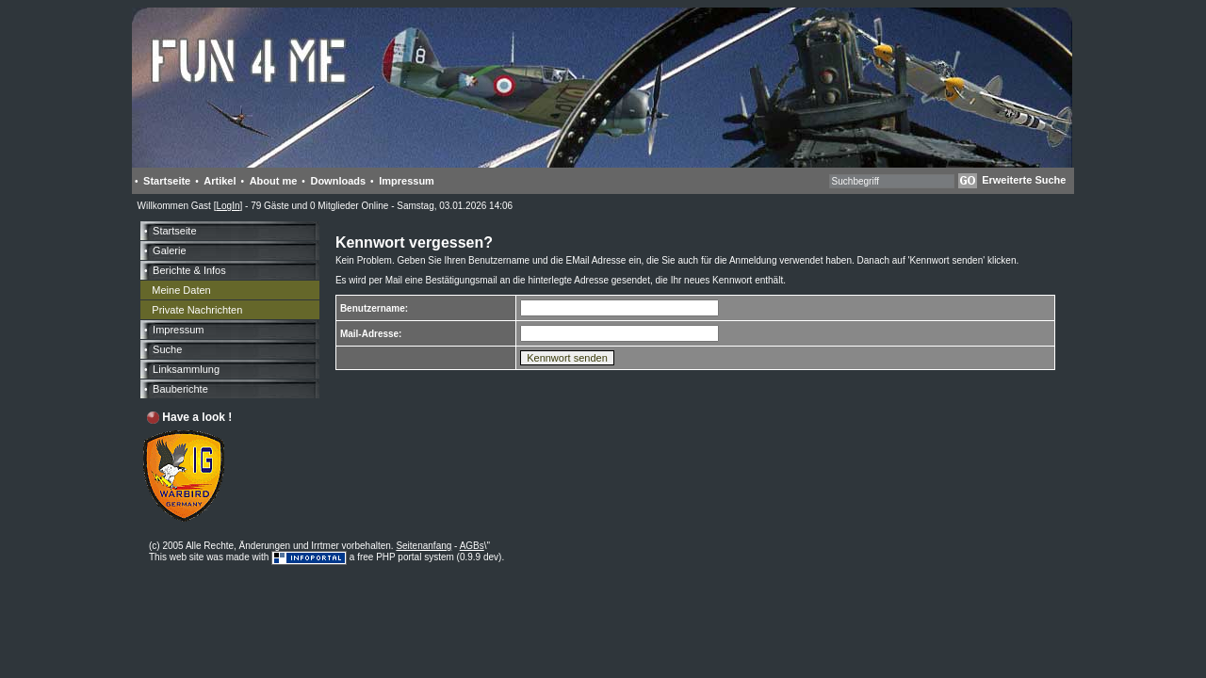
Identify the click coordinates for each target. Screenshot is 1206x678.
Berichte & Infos (189, 270)
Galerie (169, 250)
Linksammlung (186, 369)
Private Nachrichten (197, 309)
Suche (167, 349)
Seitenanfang (423, 546)
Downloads (338, 180)
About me (274, 180)
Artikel (220, 180)
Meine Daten (181, 290)
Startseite (166, 180)
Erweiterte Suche (1024, 180)
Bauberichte (180, 389)
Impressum (406, 180)
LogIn (227, 206)
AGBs (472, 546)
